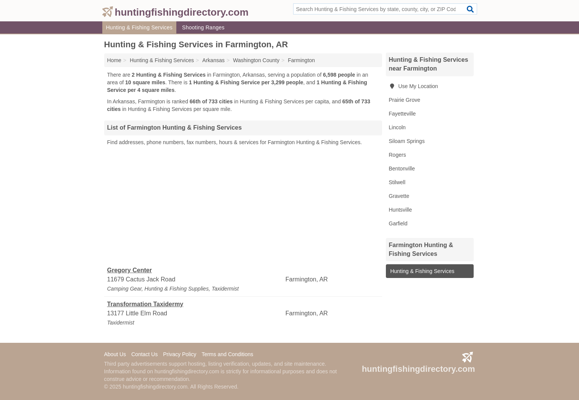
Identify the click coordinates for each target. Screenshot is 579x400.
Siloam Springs (407, 141)
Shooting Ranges (203, 27)
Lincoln (397, 127)
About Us (115, 354)
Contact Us (144, 354)
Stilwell (397, 182)
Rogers (397, 155)
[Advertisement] (243, 206)
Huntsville (400, 210)
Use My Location (413, 86)
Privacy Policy (179, 354)
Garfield (398, 223)
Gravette (399, 196)
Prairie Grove (404, 100)
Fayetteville (402, 114)
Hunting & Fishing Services (139, 27)
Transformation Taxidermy (145, 304)
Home (114, 60)
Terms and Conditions (227, 354)
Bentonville (402, 168)
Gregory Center (129, 270)
